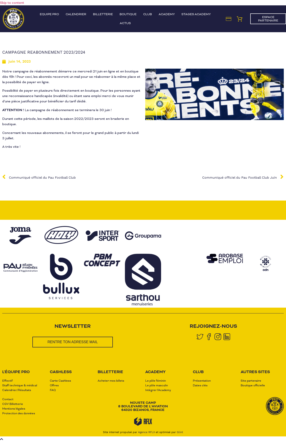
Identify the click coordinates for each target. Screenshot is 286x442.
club (198, 371)
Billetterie (103, 14)
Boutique (128, 14)
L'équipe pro (16, 371)
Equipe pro (49, 14)
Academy (167, 14)
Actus (125, 23)
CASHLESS (61, 371)
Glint (180, 432)
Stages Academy (196, 14)
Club (147, 14)
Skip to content (12, 3)
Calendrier (76, 14)
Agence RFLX (146, 432)
